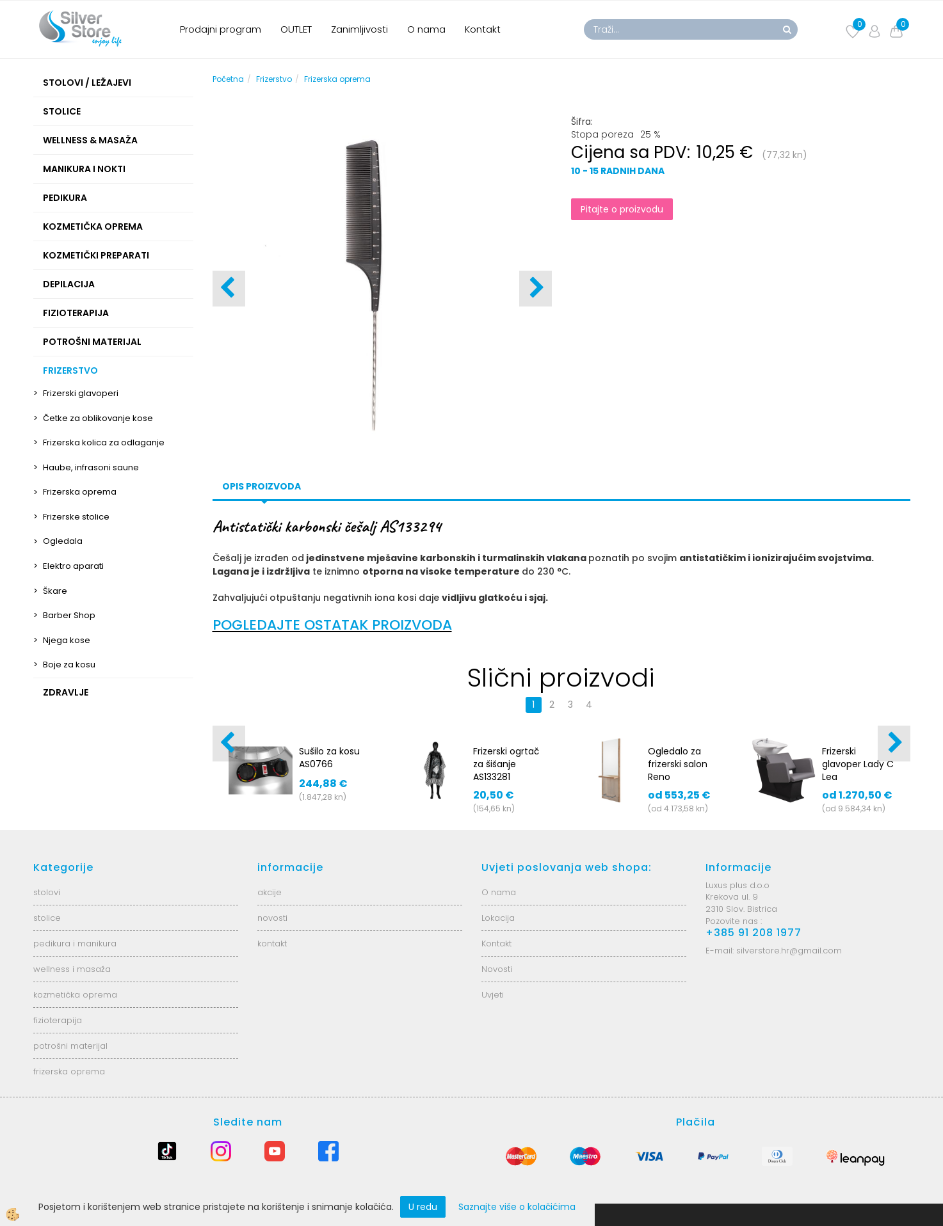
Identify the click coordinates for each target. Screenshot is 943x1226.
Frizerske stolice (76, 517)
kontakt (272, 943)
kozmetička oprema (75, 995)
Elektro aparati (73, 566)
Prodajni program (220, 29)
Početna (228, 79)
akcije (269, 892)
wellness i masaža (72, 969)
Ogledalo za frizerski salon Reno (677, 764)
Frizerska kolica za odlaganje (104, 442)
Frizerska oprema (80, 492)
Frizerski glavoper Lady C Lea (858, 764)
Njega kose (66, 640)
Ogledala (63, 541)
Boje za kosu (69, 664)
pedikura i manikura (75, 943)
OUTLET (296, 29)
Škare (55, 591)
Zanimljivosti (359, 29)
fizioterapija (57, 1020)
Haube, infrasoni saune (91, 467)
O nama (426, 29)
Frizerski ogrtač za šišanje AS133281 (506, 764)
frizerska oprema (69, 1071)
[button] (535, 288)
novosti (272, 918)
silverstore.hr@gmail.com (789, 950)
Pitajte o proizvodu (622, 209)
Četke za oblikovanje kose (98, 418)
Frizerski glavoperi (80, 393)
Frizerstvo (274, 79)
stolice (47, 918)
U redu (422, 1206)
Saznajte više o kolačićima (517, 1206)
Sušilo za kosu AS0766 (329, 757)
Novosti (496, 969)
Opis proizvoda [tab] (261, 486)
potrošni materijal (70, 1046)
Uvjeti (492, 995)
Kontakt (483, 29)
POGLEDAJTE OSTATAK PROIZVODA (332, 625)
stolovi (46, 892)
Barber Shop (69, 615)
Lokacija (498, 918)
